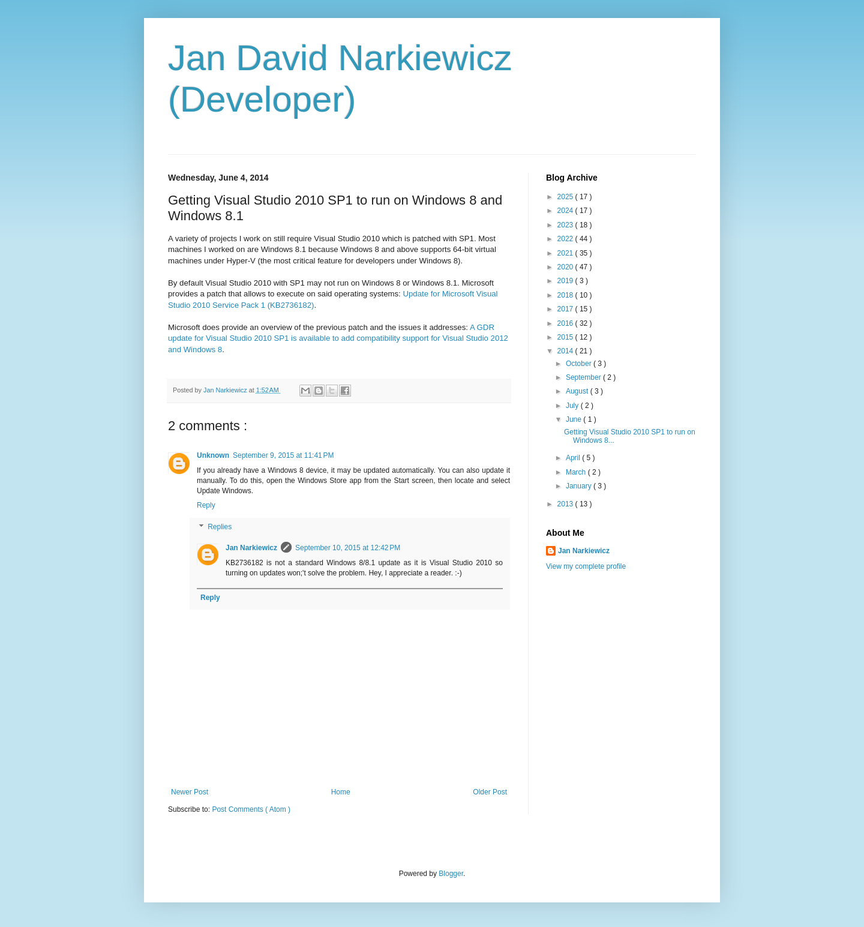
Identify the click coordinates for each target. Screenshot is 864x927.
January (579, 486)
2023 (566, 225)
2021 (566, 253)
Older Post (490, 792)
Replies (220, 527)
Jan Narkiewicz (251, 548)
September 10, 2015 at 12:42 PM (347, 548)
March (577, 472)
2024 (566, 210)
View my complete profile (586, 566)
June (574, 419)
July (573, 405)
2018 (566, 295)
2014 (566, 351)
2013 (566, 504)
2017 (566, 309)
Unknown (213, 455)
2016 (566, 323)
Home (340, 792)
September (584, 377)
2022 (566, 239)
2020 (566, 267)
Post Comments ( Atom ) (251, 809)
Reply (206, 505)
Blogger (451, 873)
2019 (566, 281)
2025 (566, 197)
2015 (566, 337)
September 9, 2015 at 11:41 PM (283, 455)
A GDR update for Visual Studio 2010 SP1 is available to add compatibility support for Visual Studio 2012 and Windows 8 (338, 338)
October (579, 363)
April (574, 458)
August (578, 391)
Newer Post (189, 792)
